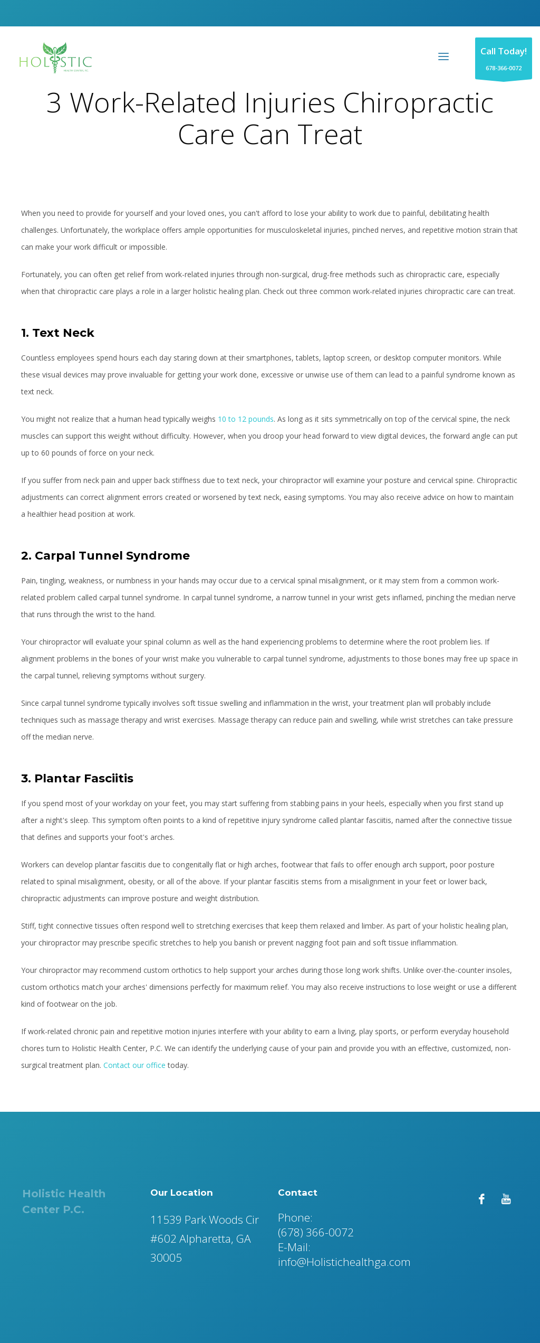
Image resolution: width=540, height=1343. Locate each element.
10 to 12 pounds (246, 419)
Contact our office (134, 1065)
